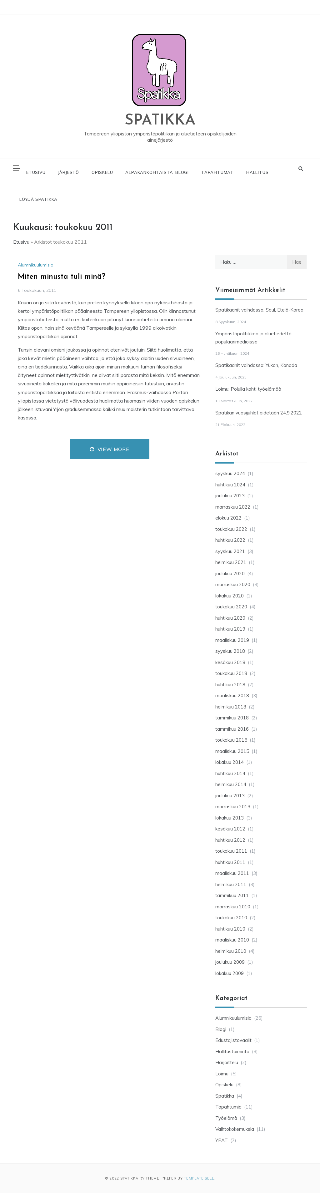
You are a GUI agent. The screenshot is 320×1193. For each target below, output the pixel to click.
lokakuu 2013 (229, 818)
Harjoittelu (226, 1062)
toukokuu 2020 (231, 607)
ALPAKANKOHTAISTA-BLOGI (157, 172)
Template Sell (199, 1178)
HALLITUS (257, 172)
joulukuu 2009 (230, 962)
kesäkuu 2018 (230, 662)
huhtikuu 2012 (230, 840)
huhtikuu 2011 (230, 862)
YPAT (221, 1140)
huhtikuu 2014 (230, 773)
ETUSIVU (36, 172)
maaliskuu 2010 (232, 940)
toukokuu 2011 (231, 851)
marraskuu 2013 (232, 807)
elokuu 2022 (228, 518)
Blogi (220, 1029)
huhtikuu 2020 (230, 618)
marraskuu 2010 (232, 907)
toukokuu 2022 (231, 529)
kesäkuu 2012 (230, 829)
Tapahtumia (228, 1107)
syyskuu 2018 (230, 651)
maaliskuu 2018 (232, 695)
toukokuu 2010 (231, 918)
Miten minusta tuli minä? (61, 277)
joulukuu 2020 (230, 573)
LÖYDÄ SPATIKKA (38, 199)
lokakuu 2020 (229, 596)
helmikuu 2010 (230, 951)
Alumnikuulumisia (35, 265)
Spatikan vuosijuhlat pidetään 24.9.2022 (258, 413)
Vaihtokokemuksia (234, 1129)
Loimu (221, 1074)
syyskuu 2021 (230, 551)
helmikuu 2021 (230, 562)
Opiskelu (224, 1085)
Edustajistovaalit (233, 1040)
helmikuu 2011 (230, 884)
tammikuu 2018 (232, 718)
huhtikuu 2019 (230, 629)
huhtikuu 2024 (230, 485)
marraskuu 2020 (232, 584)
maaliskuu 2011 (232, 873)
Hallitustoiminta (232, 1051)
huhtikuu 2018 (230, 685)
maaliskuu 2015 (232, 751)
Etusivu (21, 242)
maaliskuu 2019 (232, 640)
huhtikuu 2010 (230, 929)
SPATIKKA (160, 120)
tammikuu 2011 (232, 895)
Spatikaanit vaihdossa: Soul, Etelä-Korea (259, 310)
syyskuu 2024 (230, 473)
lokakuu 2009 (229, 973)
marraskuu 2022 (232, 507)
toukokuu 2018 (231, 673)
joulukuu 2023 (230, 496)
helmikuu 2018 (230, 707)
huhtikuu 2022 (230, 540)
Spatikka (224, 1096)
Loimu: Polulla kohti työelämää (248, 389)
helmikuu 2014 (230, 784)
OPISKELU (102, 172)
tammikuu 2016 (232, 729)
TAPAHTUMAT (217, 172)
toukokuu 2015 (231, 740)
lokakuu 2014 (229, 762)
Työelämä (226, 1118)
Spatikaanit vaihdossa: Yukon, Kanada (256, 365)
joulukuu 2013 (230, 796)
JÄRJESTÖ (68, 172)
